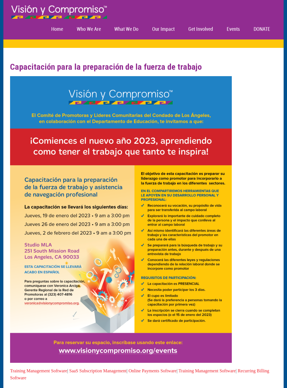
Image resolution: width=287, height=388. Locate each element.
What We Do (126, 29)
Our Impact (163, 29)
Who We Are (89, 29)
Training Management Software (38, 370)
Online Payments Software (153, 370)
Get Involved (200, 29)
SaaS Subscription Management (97, 370)
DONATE (262, 29)
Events (233, 29)
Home (57, 29)
